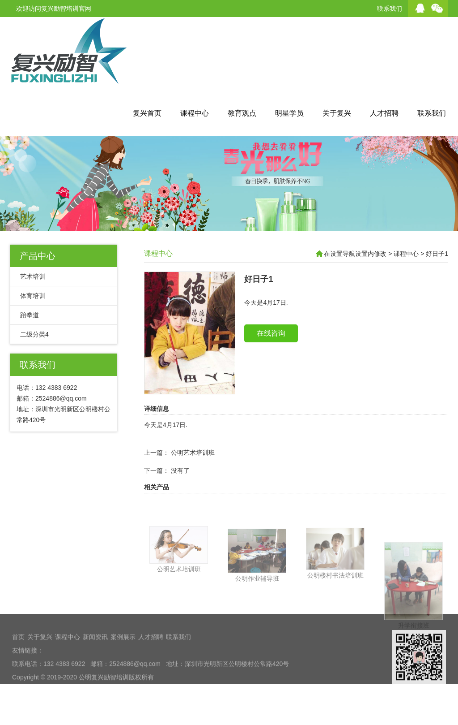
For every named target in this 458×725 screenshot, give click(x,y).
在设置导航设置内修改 (355, 253)
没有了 (180, 488)
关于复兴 (336, 113)
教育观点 (242, 113)
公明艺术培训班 (193, 470)
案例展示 (123, 670)
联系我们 (389, 8)
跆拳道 (29, 315)
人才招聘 (384, 113)
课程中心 (194, 113)
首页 (18, 670)
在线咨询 (271, 351)
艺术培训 (32, 276)
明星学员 (289, 113)
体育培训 (32, 295)
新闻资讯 (95, 670)
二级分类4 (34, 334)
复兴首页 (147, 113)
